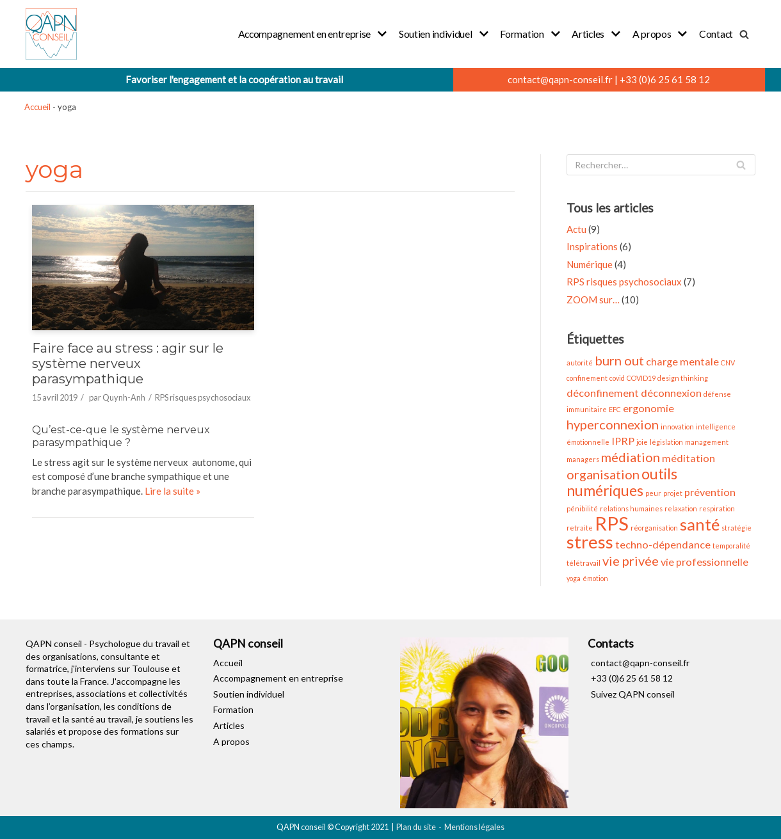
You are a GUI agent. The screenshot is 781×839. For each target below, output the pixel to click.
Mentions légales (474, 827)
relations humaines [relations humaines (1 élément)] (631, 508)
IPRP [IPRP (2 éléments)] (622, 441)
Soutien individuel (248, 694)
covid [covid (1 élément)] (617, 378)
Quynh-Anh (123, 397)
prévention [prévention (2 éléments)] (710, 492)
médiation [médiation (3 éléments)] (630, 457)
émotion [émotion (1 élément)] (595, 578)
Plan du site (416, 827)
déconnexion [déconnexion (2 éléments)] (671, 393)
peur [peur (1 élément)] (653, 493)
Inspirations (592, 246)
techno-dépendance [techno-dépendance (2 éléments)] (663, 544)
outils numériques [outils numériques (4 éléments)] (622, 482)
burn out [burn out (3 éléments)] (619, 360)
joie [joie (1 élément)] (642, 442)
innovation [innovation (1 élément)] (677, 426)
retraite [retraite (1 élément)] (580, 527)
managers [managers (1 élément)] (583, 459)
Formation (233, 709)
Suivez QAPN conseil (633, 694)
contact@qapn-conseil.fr (560, 79)
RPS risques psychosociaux (202, 397)
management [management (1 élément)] (707, 442)
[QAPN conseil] (51, 34)
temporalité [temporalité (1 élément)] (731, 545)
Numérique (590, 264)
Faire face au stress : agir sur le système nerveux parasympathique (127, 363)
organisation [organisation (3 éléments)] (603, 474)
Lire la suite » (172, 491)
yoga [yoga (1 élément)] (574, 578)
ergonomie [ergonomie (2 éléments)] (648, 408)
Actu (576, 229)
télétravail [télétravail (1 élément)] (583, 563)
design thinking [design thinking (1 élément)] (682, 378)
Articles (229, 725)
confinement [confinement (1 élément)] (587, 378)
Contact (716, 34)
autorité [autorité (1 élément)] (580, 362)
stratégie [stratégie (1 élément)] (736, 527)
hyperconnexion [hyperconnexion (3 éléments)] (613, 424)
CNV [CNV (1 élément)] (728, 362)
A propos (231, 741)
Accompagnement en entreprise (278, 678)
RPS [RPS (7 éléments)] (612, 523)
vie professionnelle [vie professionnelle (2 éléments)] (704, 561)
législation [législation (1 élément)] (666, 442)
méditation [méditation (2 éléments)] (688, 458)
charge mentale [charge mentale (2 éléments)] (682, 361)
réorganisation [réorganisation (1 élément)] (654, 527)
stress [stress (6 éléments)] (590, 541)
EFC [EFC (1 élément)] (615, 409)
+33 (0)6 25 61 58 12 (665, 79)
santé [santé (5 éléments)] (700, 524)
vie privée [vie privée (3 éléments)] (630, 560)
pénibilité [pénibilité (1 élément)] (582, 508)
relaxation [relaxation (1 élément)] (680, 508)
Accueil (37, 107)
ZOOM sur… (593, 299)
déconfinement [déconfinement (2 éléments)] (603, 393)
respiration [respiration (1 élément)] (717, 508)
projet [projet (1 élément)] (672, 493)
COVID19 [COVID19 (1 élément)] (641, 378)
